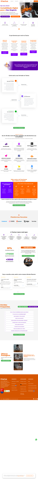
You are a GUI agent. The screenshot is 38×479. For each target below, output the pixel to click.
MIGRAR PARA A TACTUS (23, 54)
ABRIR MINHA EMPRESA (5, 52)
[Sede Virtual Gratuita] (19, 227)
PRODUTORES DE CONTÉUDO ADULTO (32, 139)
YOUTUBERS (6, 162)
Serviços (12, 1)
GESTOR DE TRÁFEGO (19, 151)
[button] (28, 241)
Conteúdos (27, 1)
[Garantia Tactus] (19, 29)
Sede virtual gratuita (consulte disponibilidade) (14, 25)
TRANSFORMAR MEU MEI (14, 54)
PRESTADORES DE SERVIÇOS (32, 151)
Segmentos (22, 1)
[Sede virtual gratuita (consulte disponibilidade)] (14, 23)
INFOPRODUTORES (6, 139)
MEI (32, 161)
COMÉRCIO (19, 162)
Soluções (17, 1)
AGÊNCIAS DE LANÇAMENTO (6, 151)
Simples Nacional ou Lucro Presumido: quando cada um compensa (29, 349)
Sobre (31, 1)
